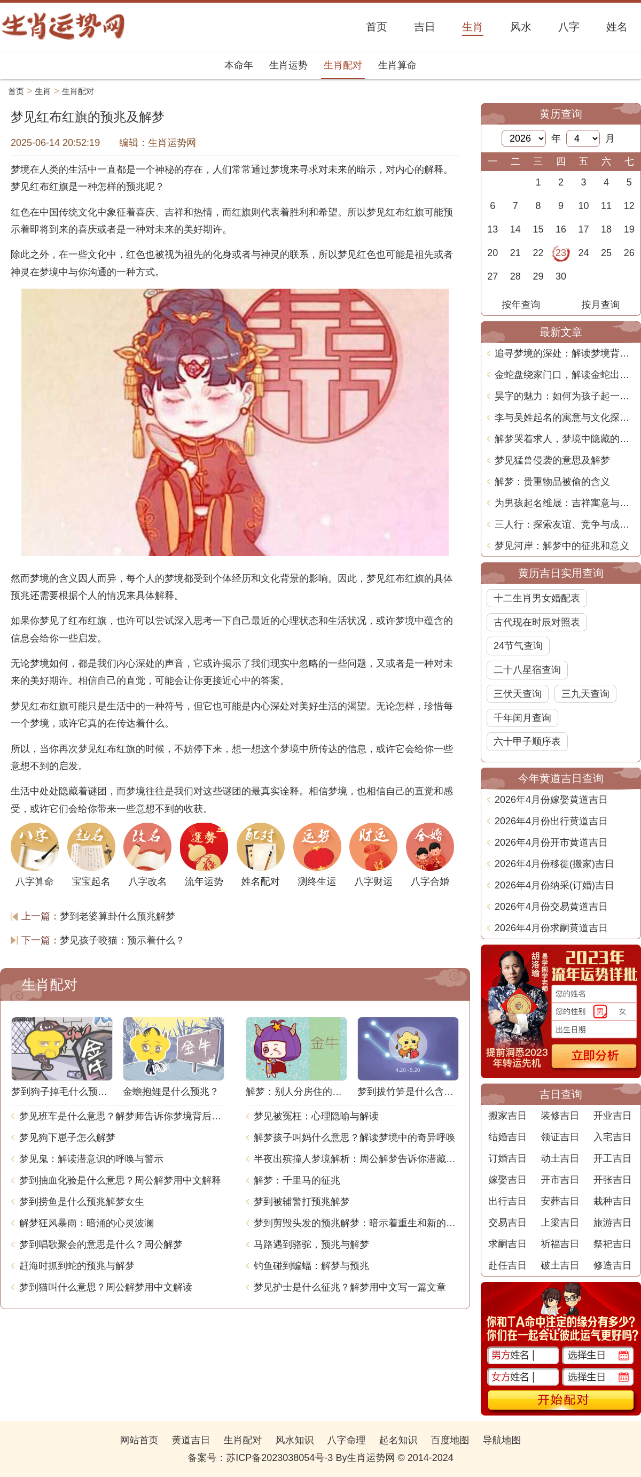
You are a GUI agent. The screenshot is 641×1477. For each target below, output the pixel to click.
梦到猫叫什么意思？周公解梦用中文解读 (105, 1287)
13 (492, 229)
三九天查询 (585, 694)
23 (561, 253)
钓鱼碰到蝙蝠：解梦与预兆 (311, 1266)
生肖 (43, 91)
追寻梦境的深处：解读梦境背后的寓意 (565, 353)
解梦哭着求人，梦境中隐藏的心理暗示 (565, 439)
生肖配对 (343, 65)
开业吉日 (612, 1115)
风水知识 (294, 1440)
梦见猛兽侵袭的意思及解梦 (552, 460)
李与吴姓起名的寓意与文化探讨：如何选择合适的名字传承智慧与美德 (565, 417)
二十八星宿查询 (527, 669)
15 (538, 229)
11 (606, 205)
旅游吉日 (612, 1222)
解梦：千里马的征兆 (297, 1180)
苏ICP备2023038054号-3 (279, 1457)
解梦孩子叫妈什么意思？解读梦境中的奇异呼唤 (355, 1137)
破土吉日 (560, 1265)
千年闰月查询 (522, 718)
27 (492, 276)
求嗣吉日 (507, 1244)
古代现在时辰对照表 (537, 622)
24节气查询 (518, 645)
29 (538, 276)
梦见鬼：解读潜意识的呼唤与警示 (91, 1159)
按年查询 (521, 304)
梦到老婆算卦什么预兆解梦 (117, 916)
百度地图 (450, 1440)
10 (584, 205)
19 (629, 229)
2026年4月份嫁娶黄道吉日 (551, 799)
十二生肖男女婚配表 (537, 598)
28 (515, 276)
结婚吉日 (507, 1137)
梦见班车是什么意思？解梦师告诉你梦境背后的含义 (121, 1116)
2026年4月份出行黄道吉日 (551, 821)
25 (606, 253)
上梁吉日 (560, 1222)
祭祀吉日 (612, 1244)
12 (629, 205)
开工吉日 (612, 1158)
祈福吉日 (560, 1244)
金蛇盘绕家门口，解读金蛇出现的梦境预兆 (565, 374)
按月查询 (601, 304)
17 (584, 229)
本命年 (238, 65)
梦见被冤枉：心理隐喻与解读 (316, 1116)
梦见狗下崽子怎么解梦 (67, 1137)
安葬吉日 (560, 1201)
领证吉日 (560, 1137)
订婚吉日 (507, 1158)
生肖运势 (288, 65)
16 (561, 229)
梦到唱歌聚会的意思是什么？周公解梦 (101, 1244)
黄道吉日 (190, 1440)
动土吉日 (560, 1158)
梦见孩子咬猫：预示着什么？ (122, 940)
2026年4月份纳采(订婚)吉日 (554, 885)
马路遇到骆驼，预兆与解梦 (311, 1244)
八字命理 (346, 1440)
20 (492, 253)
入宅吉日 (612, 1137)
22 (538, 253)
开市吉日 (560, 1179)
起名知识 (398, 1440)
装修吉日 (560, 1115)
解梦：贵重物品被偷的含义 (552, 481)
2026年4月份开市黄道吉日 (551, 842)
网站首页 (139, 1440)
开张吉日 (612, 1179)
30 (561, 276)
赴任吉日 (507, 1265)
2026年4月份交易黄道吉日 (551, 906)
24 (584, 253)
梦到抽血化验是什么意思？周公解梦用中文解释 (120, 1180)
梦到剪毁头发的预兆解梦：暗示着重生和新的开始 (356, 1223)
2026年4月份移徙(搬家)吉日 (554, 864)
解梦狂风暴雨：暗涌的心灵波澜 (86, 1223)
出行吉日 (507, 1201)
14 (515, 229)
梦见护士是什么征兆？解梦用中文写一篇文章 (350, 1287)
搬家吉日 (507, 1115)
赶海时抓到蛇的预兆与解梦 (77, 1266)
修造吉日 (612, 1265)
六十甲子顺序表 (527, 741)
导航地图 (502, 1440)
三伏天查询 (518, 694)
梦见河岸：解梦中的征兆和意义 (562, 545)
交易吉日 (507, 1222)
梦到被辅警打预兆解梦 (302, 1201)
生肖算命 (397, 65)
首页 (16, 91)
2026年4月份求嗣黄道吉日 (551, 928)
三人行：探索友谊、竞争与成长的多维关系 (565, 524)
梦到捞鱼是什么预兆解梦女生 (81, 1201)
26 (629, 253)
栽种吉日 (612, 1201)
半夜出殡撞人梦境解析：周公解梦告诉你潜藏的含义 (356, 1159)
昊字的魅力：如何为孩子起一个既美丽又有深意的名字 (565, 396)
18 (606, 229)
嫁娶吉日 (507, 1179)
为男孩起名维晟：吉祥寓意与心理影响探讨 (565, 503)
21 (515, 253)
